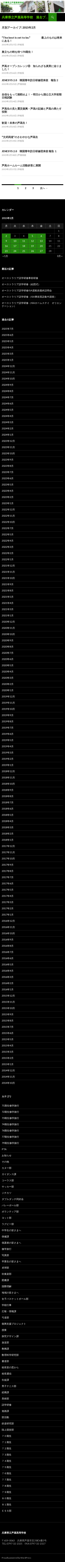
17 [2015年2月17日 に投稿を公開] (15, 245)
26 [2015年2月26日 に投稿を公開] (32, 250)
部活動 (5, 1417)
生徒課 (5, 1379)
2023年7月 (8, 472)
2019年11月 (8, 702)
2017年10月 (8, 858)
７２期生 (6, 1448)
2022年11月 (8, 515)
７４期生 (6, 1460)
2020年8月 (8, 646)
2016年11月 (8, 927)
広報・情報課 (9, 1311)
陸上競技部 (8, 1429)
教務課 (5, 1348)
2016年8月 (8, 945)
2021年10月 (8, 578)
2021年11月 (8, 571)
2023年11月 (8, 447)
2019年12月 (8, 696)
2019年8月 (8, 721)
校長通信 (6, 1373)
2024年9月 (8, 384)
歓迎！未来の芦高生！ (15, 122)
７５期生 (6, 1467)
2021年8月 (8, 590)
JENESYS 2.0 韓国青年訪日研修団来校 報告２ (30, 80)
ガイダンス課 (9, 1174)
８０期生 (6, 1498)
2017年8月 (8, 870)
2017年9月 (8, 864)
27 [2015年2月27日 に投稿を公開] (41, 250)
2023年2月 (8, 497)
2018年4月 (8, 821)
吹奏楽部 (6, 1273)
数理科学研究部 (10, 1354)
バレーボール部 (10, 1205)
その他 (5, 1161)
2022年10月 (8, 521)
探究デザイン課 (10, 1336)
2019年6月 (8, 733)
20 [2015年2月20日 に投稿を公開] (41, 245)
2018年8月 (8, 796)
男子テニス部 (9, 1386)
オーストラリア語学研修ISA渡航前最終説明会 (27, 290)
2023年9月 (8, 459)
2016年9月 (8, 939)
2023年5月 (8, 484)
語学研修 (6, 1404)
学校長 (21, 44)
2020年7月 (8, 652)
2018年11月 (8, 777)
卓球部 (5, 1267)
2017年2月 (8, 908)
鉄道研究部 (8, 1423)
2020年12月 (8, 621)
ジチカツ (6, 1192)
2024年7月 (8, 397)
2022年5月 (8, 534)
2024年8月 (8, 391)
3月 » (59, 256)
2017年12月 (8, 846)
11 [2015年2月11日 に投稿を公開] (23, 240)
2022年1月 (8, 559)
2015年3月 (8, 1051)
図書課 (5, 1280)
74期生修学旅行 (10, 1124)
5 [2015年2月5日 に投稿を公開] (32, 235)
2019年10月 (8, 708)
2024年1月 (8, 434)
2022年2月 (8, 553)
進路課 (5, 1410)
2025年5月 (8, 341)
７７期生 (6, 1479)
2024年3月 (8, 422)
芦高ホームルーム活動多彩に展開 (21, 165)
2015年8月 (8, 1020)
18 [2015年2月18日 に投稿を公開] (23, 245)
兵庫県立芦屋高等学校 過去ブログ (25, 17)
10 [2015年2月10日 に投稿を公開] (15, 240)
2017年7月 (8, 877)
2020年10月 (8, 634)
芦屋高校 (22, 84)
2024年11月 (8, 372)
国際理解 (6, 1286)
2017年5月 (8, 889)
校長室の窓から (10, 1367)
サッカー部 (8, 1186)
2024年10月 (8, 378)
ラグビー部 (8, 1223)
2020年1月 (8, 690)
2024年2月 (8, 428)
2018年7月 (8, 802)
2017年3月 (8, 902)
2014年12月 (8, 1070)
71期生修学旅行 (10, 1105)
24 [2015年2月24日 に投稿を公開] (15, 250)
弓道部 (5, 1317)
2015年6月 (8, 1033)
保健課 (5, 1236)
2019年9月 (8, 715)
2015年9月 (8, 1014)
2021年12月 (8, 565)
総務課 (5, 1392)
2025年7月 (8, 328)
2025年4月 (8, 347)
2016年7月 (8, 951)
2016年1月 (8, 989)
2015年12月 (8, 995)
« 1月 (5, 256)
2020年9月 (8, 640)
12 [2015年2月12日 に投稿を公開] (32, 240)
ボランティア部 (10, 1211)
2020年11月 (8, 627)
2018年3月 (8, 827)
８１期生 (6, 1504)
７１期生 (6, 1442)
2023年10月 (8, 453)
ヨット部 (6, 1217)
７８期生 (6, 1485)
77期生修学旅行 (10, 1136)
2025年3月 (8, 353)
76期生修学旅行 (10, 1130)
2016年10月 (8, 933)
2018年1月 (8, 839)
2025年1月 (8, 359)
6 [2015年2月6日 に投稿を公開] (41, 235)
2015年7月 (8, 1026)
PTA (4, 1149)
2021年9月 (8, 584)
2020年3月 (8, 677)
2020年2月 (8, 683)
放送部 (5, 1342)
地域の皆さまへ (10, 1292)
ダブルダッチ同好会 (13, 1199)
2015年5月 (8, 1039)
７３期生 (6, 1454)
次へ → (44, 188)
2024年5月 (8, 409)
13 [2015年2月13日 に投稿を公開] (41, 240)
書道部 (5, 1361)
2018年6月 (8, 808)
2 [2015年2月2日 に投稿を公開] (6, 235)
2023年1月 (8, 503)
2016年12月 (8, 920)
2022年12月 (8, 509)
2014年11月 (8, 1076)
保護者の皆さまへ (11, 1242)
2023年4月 (8, 490)
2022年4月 (8, 540)
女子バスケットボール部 (15, 1298)
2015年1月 (8, 1064)
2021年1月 (8, 615)
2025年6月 (8, 334)
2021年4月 (8, 602)
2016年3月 (8, 976)
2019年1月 (8, 765)
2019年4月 (8, 746)
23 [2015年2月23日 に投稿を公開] (6, 250)
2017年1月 (8, 914)
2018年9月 (8, 789)
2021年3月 (8, 609)
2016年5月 (8, 964)
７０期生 (6, 1435)
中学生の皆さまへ (11, 1230)
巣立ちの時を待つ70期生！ (17, 51)
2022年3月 (8, 546)
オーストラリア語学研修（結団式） (21, 284)
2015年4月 (8, 1045)
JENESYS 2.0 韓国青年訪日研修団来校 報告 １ (29, 151)
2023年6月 (8, 478)
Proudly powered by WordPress (16, 1557)
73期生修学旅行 (10, 1118)
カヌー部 (6, 1167)
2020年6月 (8, 659)
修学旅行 (6, 1248)
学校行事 (6, 1305)
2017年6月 (8, 883)
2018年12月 (8, 771)
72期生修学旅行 (10, 1111)
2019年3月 (8, 752)
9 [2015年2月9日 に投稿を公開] (6, 240)
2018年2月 (8, 833)
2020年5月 (8, 665)
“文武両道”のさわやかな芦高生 (20, 137)
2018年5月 (8, 814)
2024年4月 (8, 415)
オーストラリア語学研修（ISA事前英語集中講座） (29, 296)
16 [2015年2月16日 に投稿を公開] (6, 245)
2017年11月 (8, 852)
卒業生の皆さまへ (11, 1261)
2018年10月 (8, 783)
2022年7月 (8, 528)
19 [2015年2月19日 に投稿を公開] (32, 245)
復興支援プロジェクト (14, 1323)
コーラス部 (8, 1180)
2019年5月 (8, 740)
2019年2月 (8, 758)
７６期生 (6, 1473)
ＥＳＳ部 (6, 1510)
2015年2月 (8, 1057)
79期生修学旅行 (10, 1142)
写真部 (5, 1255)
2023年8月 (8, 465)
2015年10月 (8, 1008)
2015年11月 (8, 1001)
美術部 (5, 1398)
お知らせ (6, 1155)
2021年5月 (8, 596)
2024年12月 (8, 366)
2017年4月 (8, 895)
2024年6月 (8, 403)
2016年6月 (8, 958)
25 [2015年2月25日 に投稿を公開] (23, 250)
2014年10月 (8, 1082)
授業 (4, 1329)
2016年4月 (8, 970)
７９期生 (6, 1491)
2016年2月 (8, 983)
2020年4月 (8, 671)
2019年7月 (8, 727)
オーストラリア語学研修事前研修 (20, 277)
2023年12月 (8, 440)
